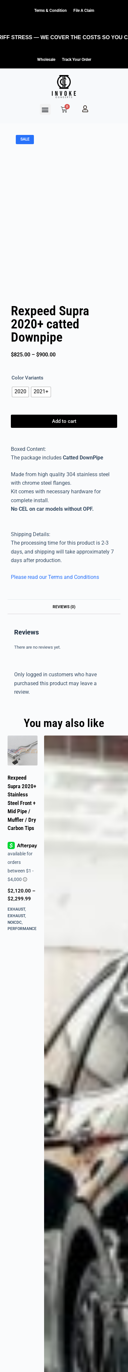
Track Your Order (76, 59)
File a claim (83, 10)
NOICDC (15, 922)
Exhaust (16, 909)
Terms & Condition (50, 10)
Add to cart (64, 421)
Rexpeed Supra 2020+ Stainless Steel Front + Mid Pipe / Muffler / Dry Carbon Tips (22, 802)
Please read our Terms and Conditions (55, 577)
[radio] (20, 392)
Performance (22, 928)
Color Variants (27, 378)
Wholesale (46, 59)
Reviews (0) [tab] (64, 607)
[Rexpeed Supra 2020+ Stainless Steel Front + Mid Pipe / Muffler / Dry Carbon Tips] (23, 750)
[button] (45, 109)
